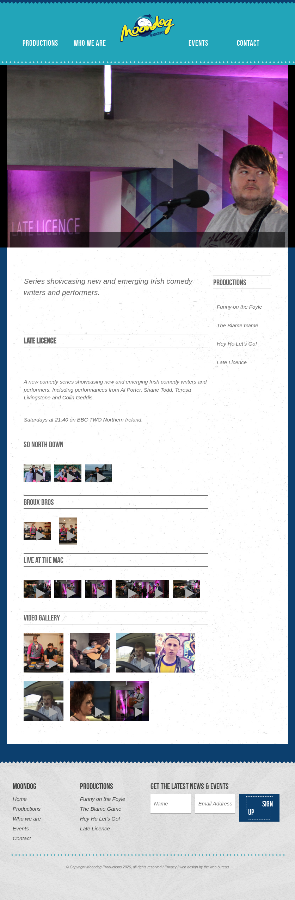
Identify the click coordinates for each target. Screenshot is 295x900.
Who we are (90, 43)
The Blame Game (237, 325)
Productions (40, 43)
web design (188, 867)
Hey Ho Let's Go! (237, 344)
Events (198, 43)
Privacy (171, 867)
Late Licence (232, 362)
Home (20, 799)
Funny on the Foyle (239, 307)
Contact (248, 43)
